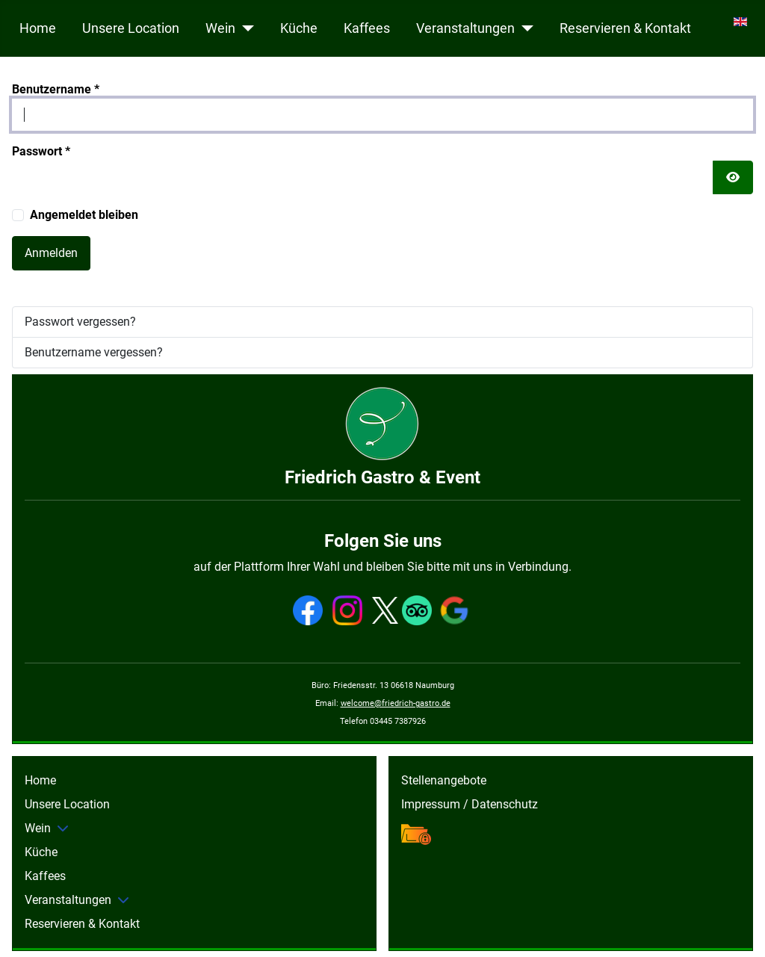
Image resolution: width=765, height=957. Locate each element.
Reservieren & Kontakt (625, 28)
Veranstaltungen (465, 28)
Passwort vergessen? (80, 322)
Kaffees (367, 28)
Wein (220, 28)
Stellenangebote (443, 780)
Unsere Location (130, 28)
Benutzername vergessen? (94, 352)
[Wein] (244, 28)
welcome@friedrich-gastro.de (395, 703)
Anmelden (51, 253)
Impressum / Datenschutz (469, 804)
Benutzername (55, 89)
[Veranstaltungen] (524, 28)
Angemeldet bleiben (84, 215)
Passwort (41, 151)
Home (37, 28)
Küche (299, 28)
